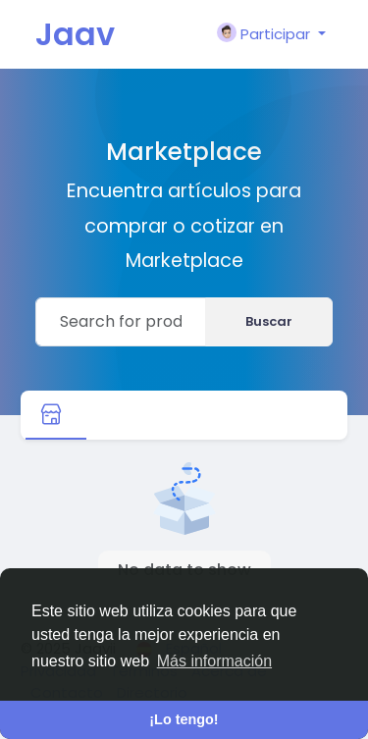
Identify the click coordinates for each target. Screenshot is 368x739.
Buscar (268, 321)
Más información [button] (214, 661)
